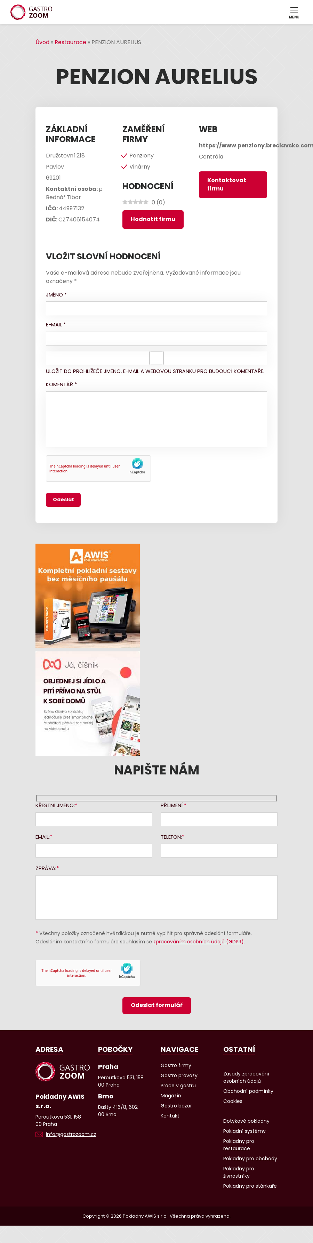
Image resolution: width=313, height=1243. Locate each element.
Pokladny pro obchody (250, 1158)
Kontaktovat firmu (226, 184)
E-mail (56, 324)
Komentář (61, 384)
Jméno (56, 294)
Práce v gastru (178, 1085)
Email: (42, 836)
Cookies (232, 1101)
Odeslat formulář (157, 1005)
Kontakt (170, 1115)
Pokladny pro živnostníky (238, 1172)
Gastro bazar (176, 1105)
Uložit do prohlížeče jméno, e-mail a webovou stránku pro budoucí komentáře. (155, 371)
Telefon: (171, 836)
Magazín (171, 1095)
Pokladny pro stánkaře (250, 1186)
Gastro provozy (179, 1075)
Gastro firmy (176, 1065)
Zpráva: (45, 868)
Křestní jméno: (55, 805)
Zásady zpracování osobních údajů (246, 1077)
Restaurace (70, 42)
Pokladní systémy (244, 1131)
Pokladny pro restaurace (238, 1145)
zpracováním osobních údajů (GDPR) (198, 941)
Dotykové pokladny (246, 1121)
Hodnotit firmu (153, 219)
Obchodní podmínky (248, 1091)
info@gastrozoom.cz (71, 1134)
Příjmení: (172, 805)
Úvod (42, 42)
